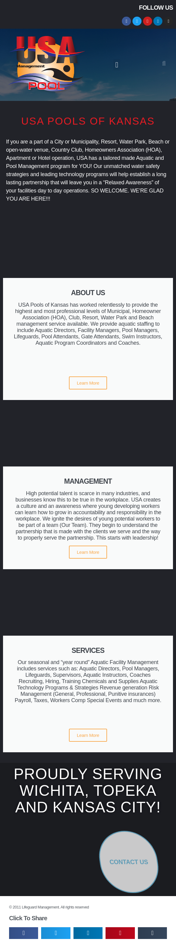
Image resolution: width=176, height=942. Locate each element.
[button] (116, 65)
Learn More (88, 383)
